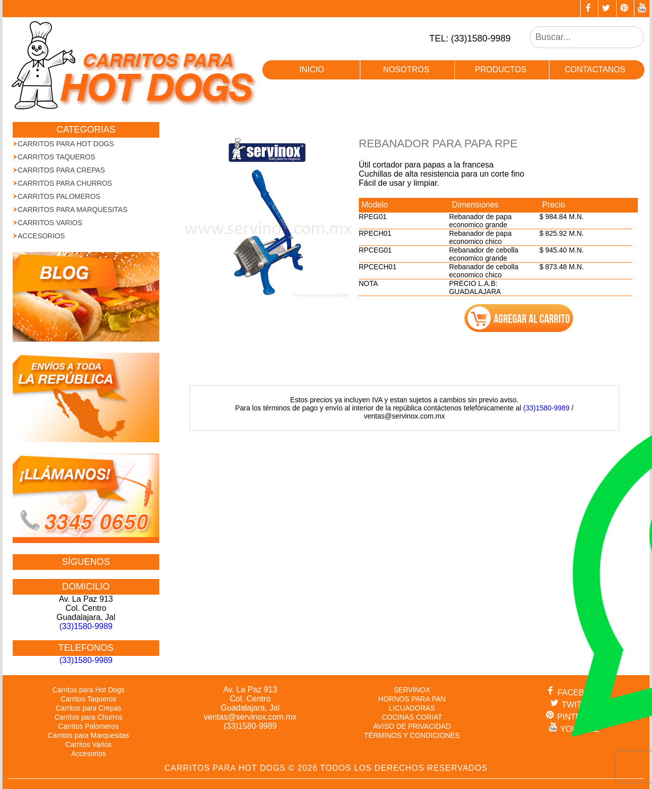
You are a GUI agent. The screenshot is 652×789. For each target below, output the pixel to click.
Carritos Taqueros (56, 157)
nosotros (406, 69)
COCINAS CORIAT (412, 717)
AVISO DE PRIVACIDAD (412, 726)
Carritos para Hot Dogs (66, 144)
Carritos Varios (50, 223)
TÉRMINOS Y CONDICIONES (411, 735)
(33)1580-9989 (546, 408)
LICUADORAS (412, 708)
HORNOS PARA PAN (411, 699)
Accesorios (41, 236)
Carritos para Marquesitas (72, 209)
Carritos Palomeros (59, 196)
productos (500, 69)
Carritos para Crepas (61, 170)
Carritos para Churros (65, 183)
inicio (311, 69)
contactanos (595, 69)
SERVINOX (412, 690)
